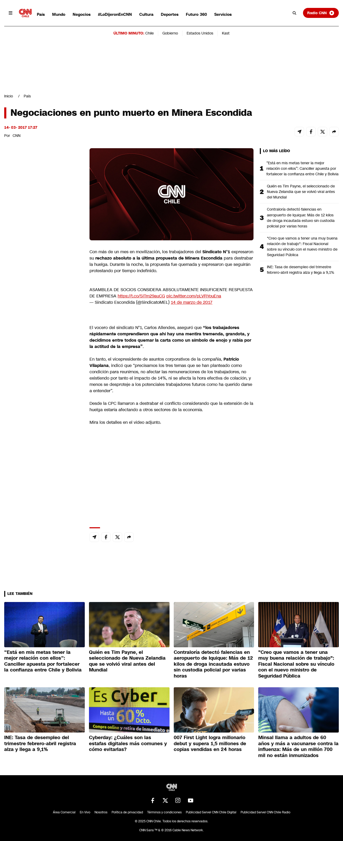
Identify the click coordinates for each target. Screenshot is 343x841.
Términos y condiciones (164, 812)
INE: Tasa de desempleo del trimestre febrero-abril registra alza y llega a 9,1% (300, 269)
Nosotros (101, 812)
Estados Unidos (200, 33)
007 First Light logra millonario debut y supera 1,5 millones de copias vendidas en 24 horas (210, 743)
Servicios (223, 14)
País (41, 14)
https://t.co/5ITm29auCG (141, 296)
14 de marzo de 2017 (191, 302)
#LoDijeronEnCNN (115, 14)
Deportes (169, 14)
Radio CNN (321, 13)
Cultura (146, 14)
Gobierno (170, 33)
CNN (17, 135)
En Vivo (85, 812)
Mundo (58, 14)
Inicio (8, 96)
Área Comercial (64, 812)
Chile (149, 33)
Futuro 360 (196, 14)
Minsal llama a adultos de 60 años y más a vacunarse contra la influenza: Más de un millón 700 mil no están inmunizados (298, 746)
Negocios (82, 14)
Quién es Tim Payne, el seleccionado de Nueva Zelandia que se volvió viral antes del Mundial (301, 191)
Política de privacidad (127, 812)
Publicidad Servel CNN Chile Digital (211, 812)
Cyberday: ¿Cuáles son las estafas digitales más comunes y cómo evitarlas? (128, 743)
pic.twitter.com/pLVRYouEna (193, 296)
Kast (226, 33)
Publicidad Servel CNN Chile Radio (265, 812)
